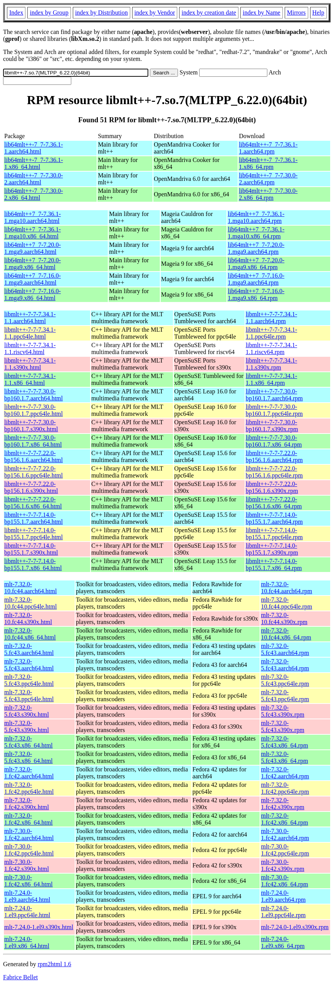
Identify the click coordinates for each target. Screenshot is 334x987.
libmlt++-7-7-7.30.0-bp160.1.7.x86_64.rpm (274, 441)
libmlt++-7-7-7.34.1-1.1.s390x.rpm (271, 364)
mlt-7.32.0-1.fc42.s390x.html (26, 803)
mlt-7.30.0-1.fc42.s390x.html (26, 865)
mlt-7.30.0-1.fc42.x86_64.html (28, 880)
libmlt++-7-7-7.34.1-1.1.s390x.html (30, 364)
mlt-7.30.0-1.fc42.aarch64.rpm (285, 834)
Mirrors (296, 12)
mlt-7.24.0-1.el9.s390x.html (38, 927)
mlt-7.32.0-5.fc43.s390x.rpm (282, 711)
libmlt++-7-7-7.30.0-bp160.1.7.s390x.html (31, 425)
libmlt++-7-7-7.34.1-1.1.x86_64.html (30, 379)
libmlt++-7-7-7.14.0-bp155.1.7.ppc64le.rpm (274, 533)
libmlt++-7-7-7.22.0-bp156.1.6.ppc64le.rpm (274, 472)
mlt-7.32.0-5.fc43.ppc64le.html (29, 680)
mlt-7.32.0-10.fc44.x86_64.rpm (286, 634)
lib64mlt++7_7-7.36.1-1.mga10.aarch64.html (32, 217)
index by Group (49, 12)
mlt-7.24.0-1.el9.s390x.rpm (295, 927)
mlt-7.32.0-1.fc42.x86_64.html (28, 819)
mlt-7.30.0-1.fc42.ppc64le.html (29, 850)
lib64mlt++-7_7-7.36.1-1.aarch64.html (33, 148)
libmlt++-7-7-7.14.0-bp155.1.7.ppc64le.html (33, 533)
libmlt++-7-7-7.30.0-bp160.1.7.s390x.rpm (272, 425)
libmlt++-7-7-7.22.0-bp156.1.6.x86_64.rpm (274, 503)
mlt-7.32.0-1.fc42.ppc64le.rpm (285, 788)
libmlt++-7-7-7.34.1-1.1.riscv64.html (30, 348)
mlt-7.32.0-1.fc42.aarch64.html (29, 772)
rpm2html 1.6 (54, 964)
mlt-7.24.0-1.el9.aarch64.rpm (283, 896)
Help (318, 12)
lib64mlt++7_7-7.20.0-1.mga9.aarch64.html (32, 248)
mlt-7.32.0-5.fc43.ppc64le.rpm (285, 680)
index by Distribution (101, 12)
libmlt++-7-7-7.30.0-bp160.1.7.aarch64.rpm (274, 395)
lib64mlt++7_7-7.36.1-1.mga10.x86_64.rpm (256, 233)
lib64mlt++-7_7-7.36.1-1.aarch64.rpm (268, 148)
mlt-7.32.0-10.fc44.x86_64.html (30, 634)
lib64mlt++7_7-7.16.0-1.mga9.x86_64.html (32, 294)
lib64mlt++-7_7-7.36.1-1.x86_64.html (33, 163)
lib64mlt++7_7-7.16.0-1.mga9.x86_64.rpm (256, 294)
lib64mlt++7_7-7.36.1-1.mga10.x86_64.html (32, 233)
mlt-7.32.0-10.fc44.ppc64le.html (30, 603)
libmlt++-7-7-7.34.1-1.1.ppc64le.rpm (271, 333)
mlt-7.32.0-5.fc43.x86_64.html (28, 742)
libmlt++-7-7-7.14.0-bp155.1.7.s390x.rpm (272, 549)
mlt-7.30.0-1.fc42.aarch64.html (29, 834)
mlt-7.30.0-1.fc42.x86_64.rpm (284, 880)
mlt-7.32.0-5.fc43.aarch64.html (29, 649)
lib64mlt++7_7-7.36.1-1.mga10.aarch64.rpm (256, 217)
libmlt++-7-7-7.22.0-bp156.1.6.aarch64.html (33, 456)
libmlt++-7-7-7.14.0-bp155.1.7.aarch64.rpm (274, 518)
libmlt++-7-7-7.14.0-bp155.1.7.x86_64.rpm (274, 564)
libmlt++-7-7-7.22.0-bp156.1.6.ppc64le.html (33, 472)
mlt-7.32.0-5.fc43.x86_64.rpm (284, 742)
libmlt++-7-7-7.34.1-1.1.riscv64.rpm (271, 348)
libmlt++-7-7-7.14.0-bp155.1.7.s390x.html (31, 549)
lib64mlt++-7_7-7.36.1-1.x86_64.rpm (268, 163)
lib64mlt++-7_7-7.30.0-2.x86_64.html (33, 194)
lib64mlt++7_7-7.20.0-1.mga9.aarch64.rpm (256, 248)
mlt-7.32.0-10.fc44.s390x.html (28, 618)
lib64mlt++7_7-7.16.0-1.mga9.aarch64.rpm (256, 279)
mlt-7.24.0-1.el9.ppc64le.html (27, 911)
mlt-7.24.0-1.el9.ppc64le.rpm (283, 911)
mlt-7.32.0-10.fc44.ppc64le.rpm (286, 603)
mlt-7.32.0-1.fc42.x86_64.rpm (284, 819)
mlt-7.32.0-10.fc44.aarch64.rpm (286, 587)
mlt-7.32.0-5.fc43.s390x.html (26, 711)
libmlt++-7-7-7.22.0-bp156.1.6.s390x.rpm (272, 487)
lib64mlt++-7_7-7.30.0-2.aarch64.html (33, 179)
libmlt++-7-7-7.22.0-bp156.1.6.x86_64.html (33, 503)
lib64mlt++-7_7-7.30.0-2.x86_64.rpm (268, 194)
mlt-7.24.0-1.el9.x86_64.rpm (282, 942)
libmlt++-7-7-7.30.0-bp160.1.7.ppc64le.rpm (274, 410)
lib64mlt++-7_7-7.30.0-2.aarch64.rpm (268, 179)
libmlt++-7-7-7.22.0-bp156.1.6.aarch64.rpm (274, 456)
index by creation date (208, 12)
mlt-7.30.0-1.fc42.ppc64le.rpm (285, 850)
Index (16, 12)
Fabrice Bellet (20, 977)
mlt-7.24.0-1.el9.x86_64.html (26, 942)
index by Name (261, 12)
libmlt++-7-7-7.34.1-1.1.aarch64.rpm (271, 317)
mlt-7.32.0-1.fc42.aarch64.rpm (285, 772)
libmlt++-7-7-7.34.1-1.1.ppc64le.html (30, 333)
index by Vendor (154, 12)
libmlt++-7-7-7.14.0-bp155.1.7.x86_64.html (33, 564)
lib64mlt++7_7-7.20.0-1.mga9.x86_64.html (32, 263)
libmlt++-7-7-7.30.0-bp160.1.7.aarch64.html (33, 395)
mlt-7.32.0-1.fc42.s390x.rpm (282, 803)
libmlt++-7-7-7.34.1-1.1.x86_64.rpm (271, 379)
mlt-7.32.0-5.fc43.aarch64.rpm (285, 649)
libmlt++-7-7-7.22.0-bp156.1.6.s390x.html (31, 487)
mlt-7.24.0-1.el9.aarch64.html (27, 896)
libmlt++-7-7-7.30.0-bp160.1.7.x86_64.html (33, 441)
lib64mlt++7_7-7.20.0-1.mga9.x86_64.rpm (256, 263)
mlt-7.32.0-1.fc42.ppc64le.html (29, 788)
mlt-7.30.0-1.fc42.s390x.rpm (282, 865)
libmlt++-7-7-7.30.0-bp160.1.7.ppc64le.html (33, 410)
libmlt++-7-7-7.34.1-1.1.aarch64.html (30, 317)
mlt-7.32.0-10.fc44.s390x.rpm (284, 618)
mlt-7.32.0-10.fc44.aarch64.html (30, 587)
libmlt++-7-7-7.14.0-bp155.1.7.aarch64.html (33, 518)
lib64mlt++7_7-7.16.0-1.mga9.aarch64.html (32, 279)
